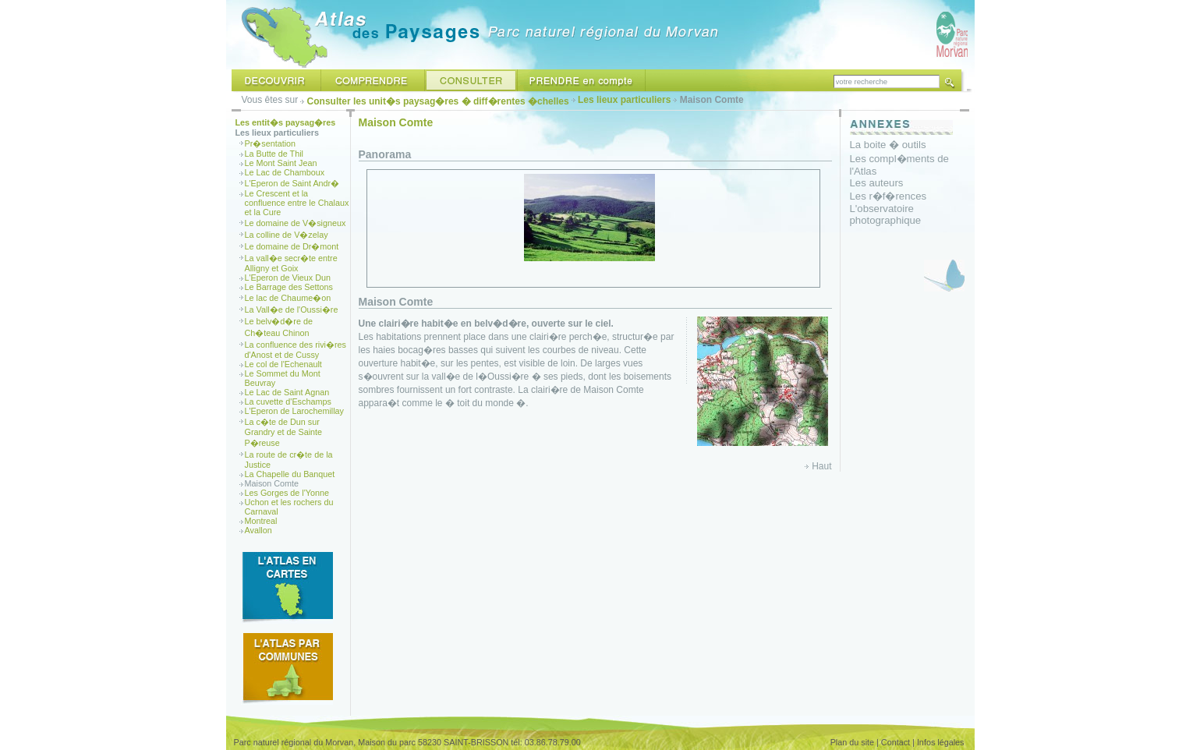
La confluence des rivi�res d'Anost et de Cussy (295, 349)
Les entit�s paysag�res (285, 122)
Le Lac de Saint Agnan (287, 392)
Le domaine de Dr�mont (292, 246)
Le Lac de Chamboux (285, 172)
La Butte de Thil (274, 153)
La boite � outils (888, 144)
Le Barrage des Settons (289, 287)
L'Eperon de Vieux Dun (288, 277)
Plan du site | (854, 742)
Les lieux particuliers (624, 99)
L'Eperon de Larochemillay (295, 411)
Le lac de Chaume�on (288, 297)
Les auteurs (877, 183)
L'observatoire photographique (886, 214)
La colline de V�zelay (286, 234)
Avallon (258, 530)
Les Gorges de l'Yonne (287, 492)
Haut (821, 466)
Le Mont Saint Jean (281, 163)
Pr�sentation (270, 143)
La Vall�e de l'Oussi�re (291, 309)
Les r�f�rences (888, 196)
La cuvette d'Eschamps (288, 401)
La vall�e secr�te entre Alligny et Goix (291, 263)
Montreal (261, 520)
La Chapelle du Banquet (290, 474)
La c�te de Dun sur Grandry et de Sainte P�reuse (284, 432)
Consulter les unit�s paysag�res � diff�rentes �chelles (438, 101)
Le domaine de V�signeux (295, 223)
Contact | (898, 742)
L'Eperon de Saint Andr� (292, 183)
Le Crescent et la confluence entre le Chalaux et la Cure (297, 203)
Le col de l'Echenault (283, 364)
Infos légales (941, 742)
